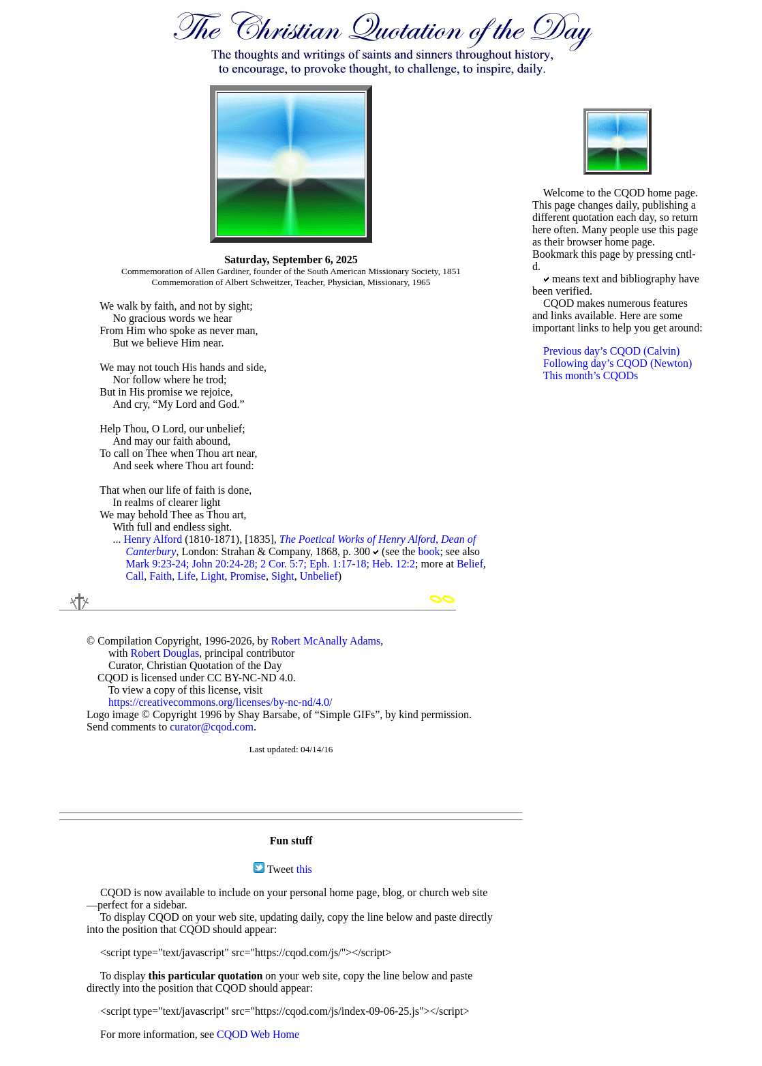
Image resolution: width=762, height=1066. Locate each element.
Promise (247, 576)
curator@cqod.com (212, 726)
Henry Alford (152, 539)
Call (135, 576)
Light (213, 576)
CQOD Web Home (258, 1034)
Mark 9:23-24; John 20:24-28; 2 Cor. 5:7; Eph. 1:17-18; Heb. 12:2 (270, 563)
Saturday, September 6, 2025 (291, 259)
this (304, 869)
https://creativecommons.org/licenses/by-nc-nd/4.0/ (220, 702)
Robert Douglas (164, 653)
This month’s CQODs (591, 375)
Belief (470, 563)
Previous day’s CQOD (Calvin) (611, 351)
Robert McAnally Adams (325, 641)
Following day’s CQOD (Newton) (617, 363)
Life (186, 576)
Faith (160, 576)
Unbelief (319, 576)
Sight (282, 576)
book (429, 551)
